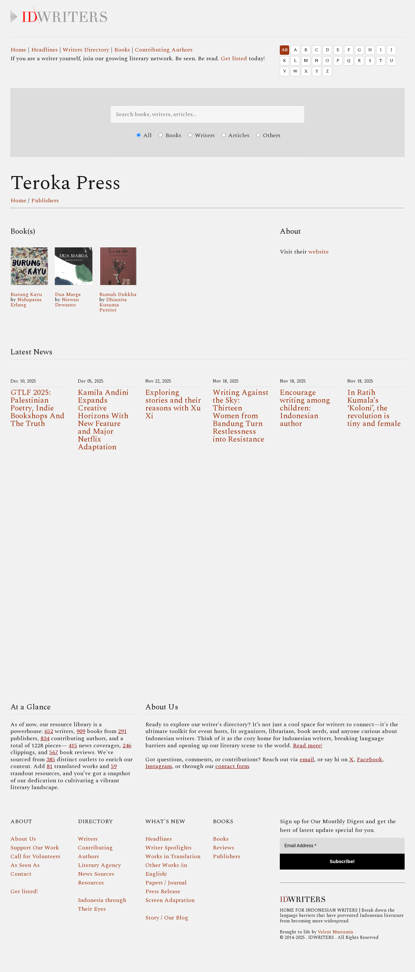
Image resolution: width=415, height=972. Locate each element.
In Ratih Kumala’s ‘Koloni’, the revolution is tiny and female (374, 408)
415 (72, 745)
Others (268, 135)
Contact (20, 874)
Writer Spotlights (168, 847)
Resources (91, 882)
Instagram (158, 766)
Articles (235, 135)
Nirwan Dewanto (67, 302)
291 (122, 731)
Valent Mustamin (335, 932)
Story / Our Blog (166, 917)
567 (53, 752)
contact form (232, 766)
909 (81, 731)
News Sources (96, 874)
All (284, 50)
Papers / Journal (166, 882)
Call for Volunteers (35, 856)
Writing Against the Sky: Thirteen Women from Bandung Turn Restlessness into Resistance (240, 416)
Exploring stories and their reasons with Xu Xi (173, 404)
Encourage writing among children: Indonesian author (305, 408)
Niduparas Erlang (26, 302)
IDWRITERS (207, 14)
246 (127, 745)
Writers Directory (86, 49)
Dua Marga (68, 294)
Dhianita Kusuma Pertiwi (113, 305)
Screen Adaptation (170, 900)
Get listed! (24, 891)
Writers (201, 135)
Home (18, 49)
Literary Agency (99, 865)
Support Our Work (34, 847)
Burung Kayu (26, 294)
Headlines (44, 49)
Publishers (45, 200)
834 (45, 738)
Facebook (369, 759)
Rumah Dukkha (117, 294)
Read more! (307, 745)
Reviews (223, 847)
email (307, 759)
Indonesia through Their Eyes (102, 904)
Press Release (162, 891)
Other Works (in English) (166, 869)
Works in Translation (172, 856)
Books (122, 49)
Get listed (234, 58)
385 (50, 759)
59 (114, 766)
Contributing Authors (164, 49)
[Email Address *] (342, 846)
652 (48, 731)
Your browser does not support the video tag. (207, 578)
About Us (23, 839)
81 (50, 766)
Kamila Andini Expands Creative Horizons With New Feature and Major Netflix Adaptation (103, 420)
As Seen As (25, 865)
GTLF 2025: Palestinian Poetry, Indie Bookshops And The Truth (37, 408)
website (318, 251)
